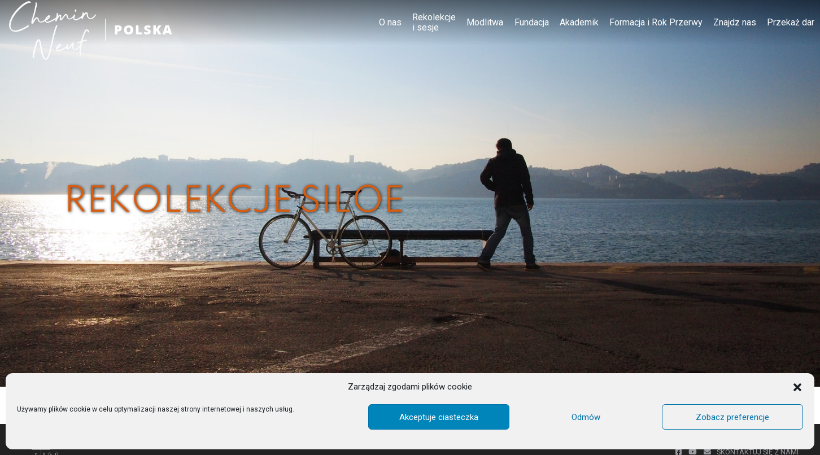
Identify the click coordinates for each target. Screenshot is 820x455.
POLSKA (144, 29)
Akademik (579, 23)
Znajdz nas (734, 23)
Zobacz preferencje (732, 417)
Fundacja (531, 23)
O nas (390, 23)
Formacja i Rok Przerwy (656, 23)
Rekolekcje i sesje (434, 22)
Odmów (586, 417)
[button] (797, 387)
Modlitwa (484, 23)
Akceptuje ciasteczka (438, 417)
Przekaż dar (790, 23)
